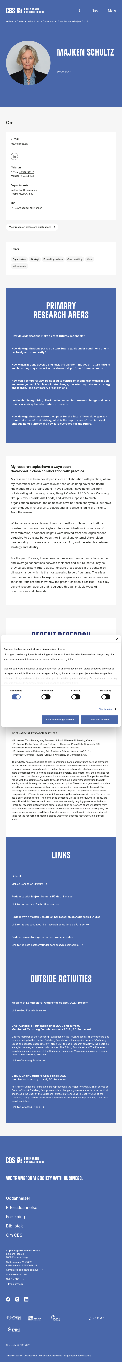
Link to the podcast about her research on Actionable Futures (48, 924)
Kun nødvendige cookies (60, 719)
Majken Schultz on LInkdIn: (27, 883)
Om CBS (14, 1235)
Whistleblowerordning (50, 1355)
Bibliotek (14, 1226)
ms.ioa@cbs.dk (19, 143)
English (78, 10)
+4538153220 (26, 172)
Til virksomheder (15, 1283)
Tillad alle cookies (99, 719)
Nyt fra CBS (12, 1279)
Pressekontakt (14, 1274)
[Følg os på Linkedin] (26, 1299)
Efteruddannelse (21, 1208)
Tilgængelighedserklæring (77, 1355)
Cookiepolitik (30, 1355)
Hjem (10, 21)
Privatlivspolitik (14, 1355)
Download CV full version (28, 207)
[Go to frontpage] (25, 10)
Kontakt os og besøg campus (22, 1269)
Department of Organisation (57, 21)
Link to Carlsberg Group (26, 1107)
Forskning (22, 21)
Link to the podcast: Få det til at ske (33, 904)
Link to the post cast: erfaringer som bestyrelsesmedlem (45, 944)
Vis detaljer (105, 709)
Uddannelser (18, 1198)
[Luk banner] (117, 639)
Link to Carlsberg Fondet (26, 1060)
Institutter (34, 21)
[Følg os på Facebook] (8, 1299)
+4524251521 (27, 175)
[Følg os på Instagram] (17, 1299)
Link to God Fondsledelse (27, 1010)
